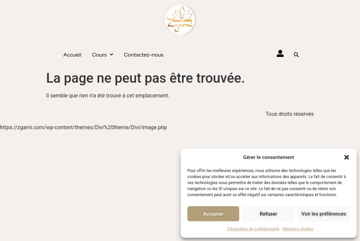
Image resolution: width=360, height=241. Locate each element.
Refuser (268, 214)
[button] (346, 157)
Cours (102, 54)
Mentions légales (298, 229)
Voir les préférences (323, 214)
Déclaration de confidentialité (253, 229)
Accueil (72, 54)
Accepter (213, 214)
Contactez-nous (144, 54)
